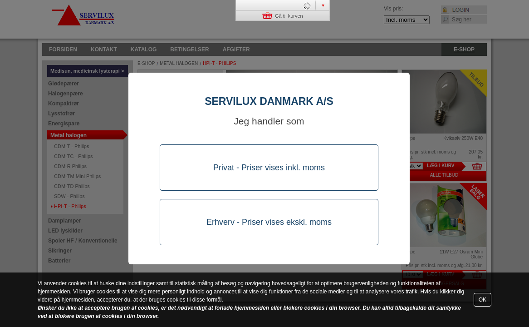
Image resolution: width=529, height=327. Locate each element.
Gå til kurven (282, 15)
